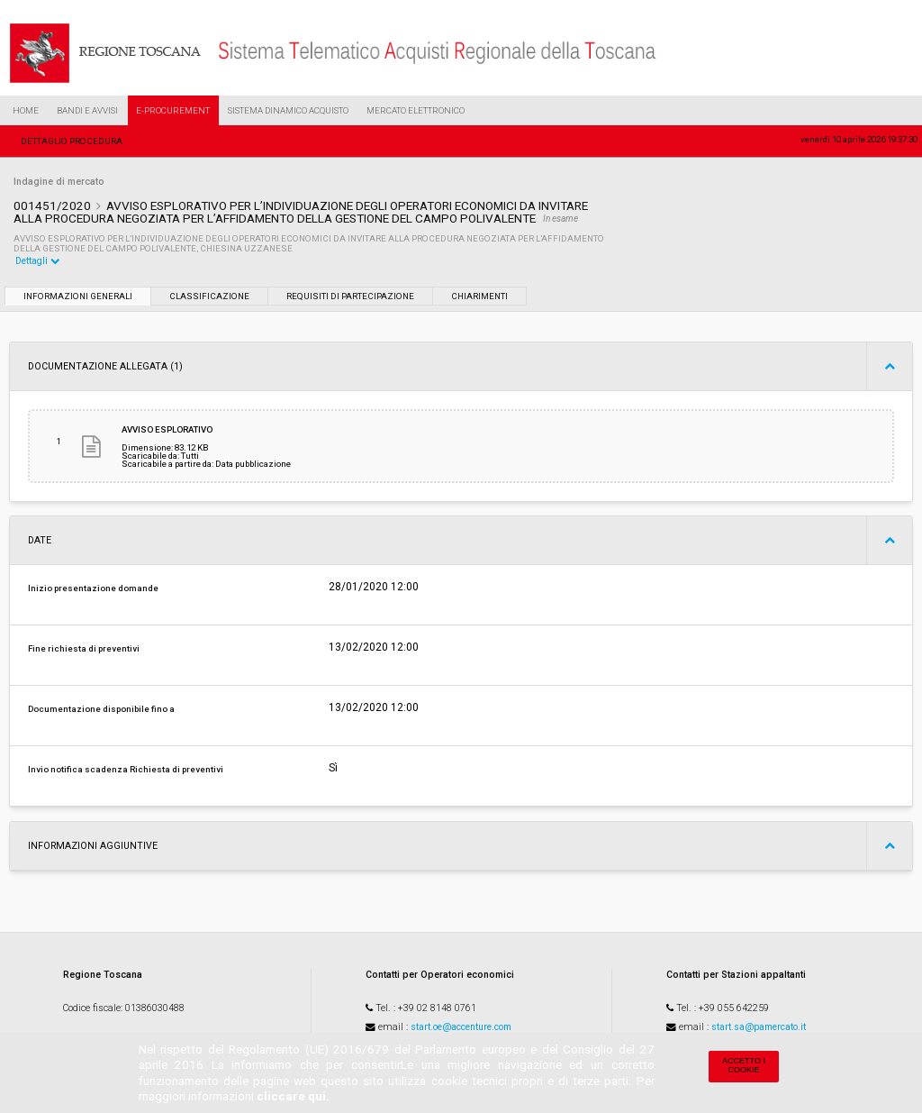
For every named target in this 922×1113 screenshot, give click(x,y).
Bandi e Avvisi (87, 110)
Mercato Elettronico (415, 110)
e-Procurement (173, 110)
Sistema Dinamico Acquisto (288, 110)
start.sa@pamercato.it (758, 1027)
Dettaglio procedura (71, 141)
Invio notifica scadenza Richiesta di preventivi (125, 769)
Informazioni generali (77, 296)
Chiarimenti (479, 296)
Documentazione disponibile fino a (101, 709)
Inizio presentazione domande (93, 588)
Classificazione (209, 296)
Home (26, 110)
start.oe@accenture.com (461, 1027)
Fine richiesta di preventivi (84, 648)
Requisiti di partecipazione (350, 296)
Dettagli (37, 261)
